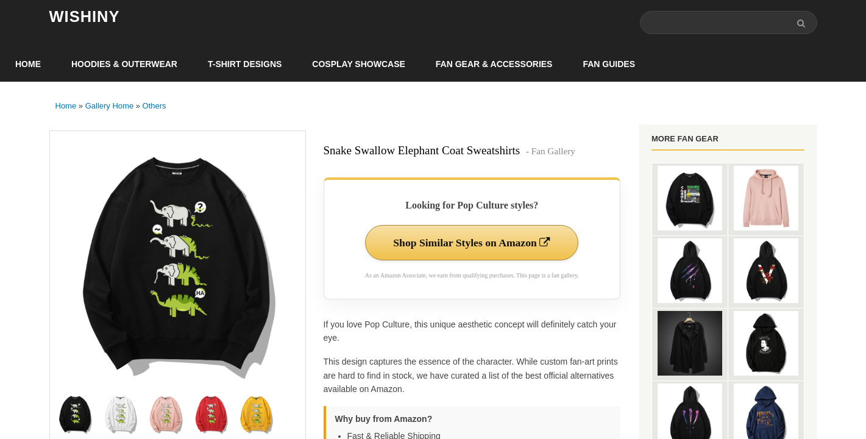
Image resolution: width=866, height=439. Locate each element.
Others (154, 106)
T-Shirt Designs (245, 65)
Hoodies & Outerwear (124, 65)
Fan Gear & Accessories (494, 65)
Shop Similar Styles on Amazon (472, 243)
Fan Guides (609, 65)
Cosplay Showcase (358, 65)
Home (28, 65)
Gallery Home (109, 106)
